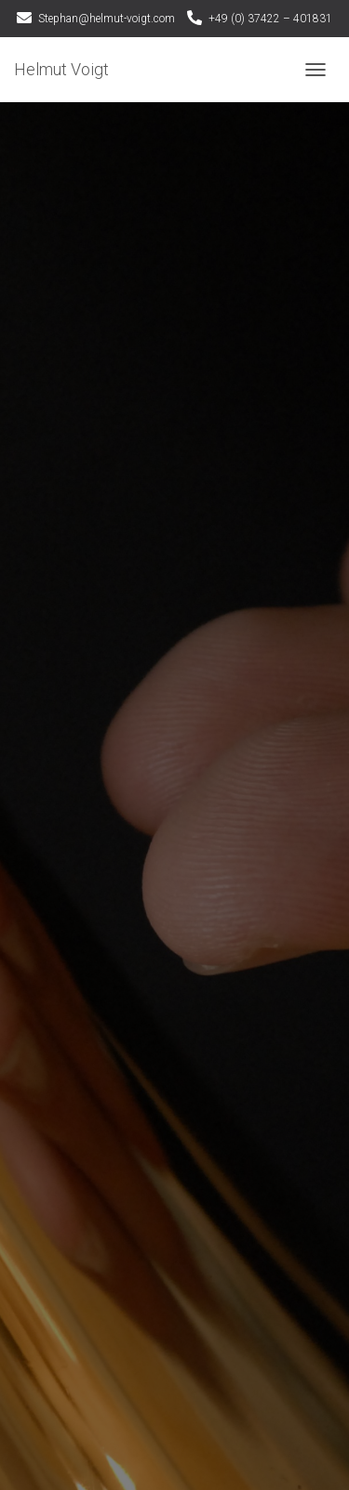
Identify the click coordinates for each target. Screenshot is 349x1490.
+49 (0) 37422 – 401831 (270, 18)
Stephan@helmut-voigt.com (106, 18)
